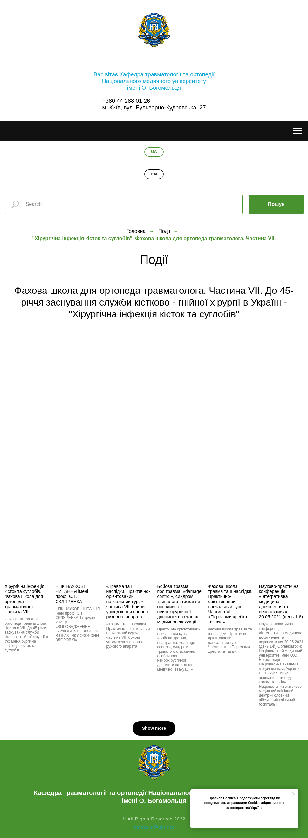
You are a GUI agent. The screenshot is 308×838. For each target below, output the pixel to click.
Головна (136, 231)
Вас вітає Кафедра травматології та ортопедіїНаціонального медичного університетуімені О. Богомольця (153, 81)
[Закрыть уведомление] (294, 794)
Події (164, 231)
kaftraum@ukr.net (154, 827)
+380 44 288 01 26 (126, 101)
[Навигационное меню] (297, 131)
